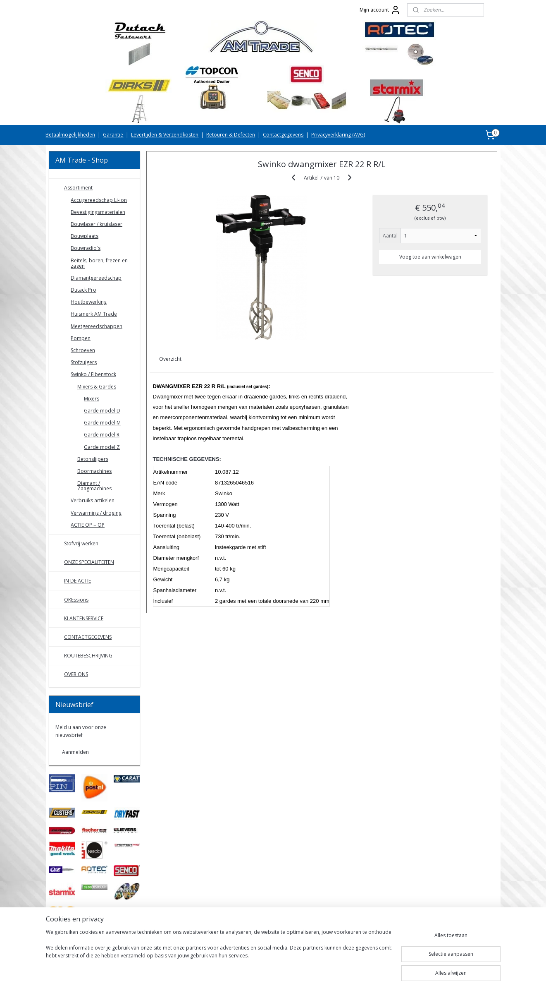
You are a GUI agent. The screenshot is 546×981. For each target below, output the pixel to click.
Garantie (113, 134)
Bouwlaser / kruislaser (96, 224)
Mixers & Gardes (96, 386)
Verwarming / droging (96, 512)
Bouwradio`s (85, 248)
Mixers (91, 398)
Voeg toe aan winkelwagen (430, 256)
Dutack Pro (83, 289)
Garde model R (101, 434)
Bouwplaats (84, 236)
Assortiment (78, 187)
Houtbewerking (89, 301)
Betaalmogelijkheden (70, 134)
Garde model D (102, 410)
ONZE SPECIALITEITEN (89, 562)
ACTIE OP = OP (88, 524)
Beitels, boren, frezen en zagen (99, 263)
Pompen (81, 338)
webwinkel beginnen (294, 966)
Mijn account (380, 10)
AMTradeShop (72, 940)
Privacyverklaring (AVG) (338, 134)
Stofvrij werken (81, 543)
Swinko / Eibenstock (93, 374)
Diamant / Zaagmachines (94, 486)
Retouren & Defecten (230, 134)
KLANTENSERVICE (83, 618)
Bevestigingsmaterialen (98, 212)
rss (262, 966)
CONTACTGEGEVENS (88, 636)
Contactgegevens (283, 134)
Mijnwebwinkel (366, 966)
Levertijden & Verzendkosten (164, 134)
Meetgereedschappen (96, 326)
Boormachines (94, 471)
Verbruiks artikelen (92, 500)
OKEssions (76, 599)
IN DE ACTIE (77, 580)
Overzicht (171, 358)
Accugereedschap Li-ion (99, 200)
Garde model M (102, 422)
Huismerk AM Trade (94, 313)
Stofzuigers (84, 362)
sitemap (245, 966)
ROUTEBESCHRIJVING (88, 655)
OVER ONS (76, 674)
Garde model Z (102, 447)
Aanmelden (75, 752)
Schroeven (83, 350)
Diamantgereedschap (96, 277)
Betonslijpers (92, 459)
